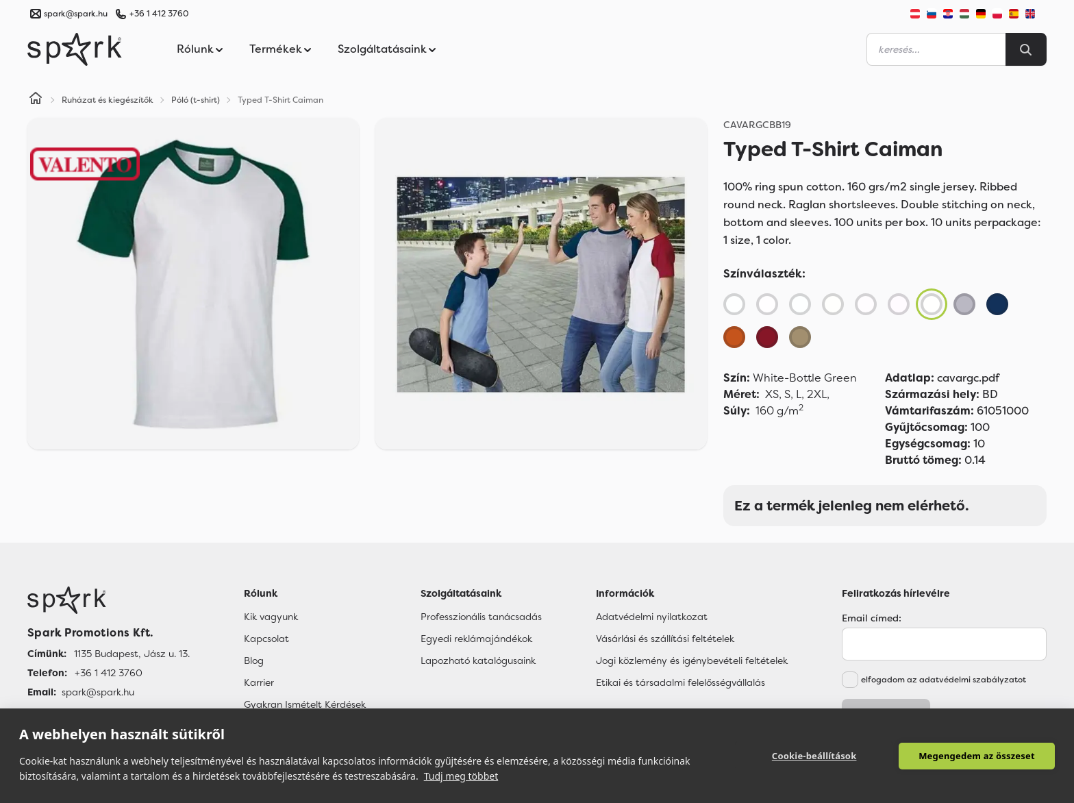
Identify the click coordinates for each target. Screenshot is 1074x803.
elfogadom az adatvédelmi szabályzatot (943, 679)
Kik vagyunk (271, 616)
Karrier (259, 682)
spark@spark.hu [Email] (98, 692)
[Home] (35, 100)
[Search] (1026, 49)
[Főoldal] (108, 600)
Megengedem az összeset (977, 756)
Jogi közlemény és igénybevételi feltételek (692, 660)
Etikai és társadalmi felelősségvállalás (680, 682)
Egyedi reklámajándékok (476, 638)
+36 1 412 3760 (158, 13)
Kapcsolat (266, 638)
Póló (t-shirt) (195, 100)
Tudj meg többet (461, 775)
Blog (254, 660)
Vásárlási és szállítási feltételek (665, 638)
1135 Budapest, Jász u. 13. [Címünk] (132, 653)
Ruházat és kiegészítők (107, 100)
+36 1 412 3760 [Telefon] (108, 673)
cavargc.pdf (942, 378)
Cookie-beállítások (815, 756)
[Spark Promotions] (74, 49)
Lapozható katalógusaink (478, 660)
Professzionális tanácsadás (481, 616)
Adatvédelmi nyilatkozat (652, 616)
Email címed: (871, 618)
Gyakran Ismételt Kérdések (305, 704)
